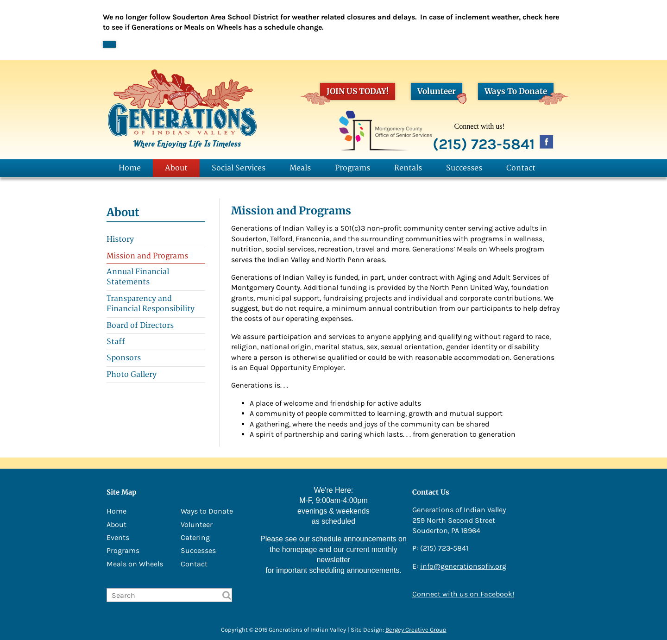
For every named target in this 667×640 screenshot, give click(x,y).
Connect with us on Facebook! (463, 594)
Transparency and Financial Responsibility (151, 304)
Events (118, 537)
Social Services (238, 168)
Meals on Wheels (135, 563)
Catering (195, 537)
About (176, 168)
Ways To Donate (519, 93)
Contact (520, 168)
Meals (300, 168)
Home (130, 168)
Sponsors (124, 358)
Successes (464, 168)
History (120, 239)
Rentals (408, 168)
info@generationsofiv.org (463, 566)
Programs (352, 168)
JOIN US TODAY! (354, 93)
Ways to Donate (207, 511)
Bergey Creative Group (416, 629)
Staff (116, 341)
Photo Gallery (132, 374)
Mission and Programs (147, 256)
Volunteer (439, 93)
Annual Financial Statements (138, 277)
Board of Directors (140, 325)
